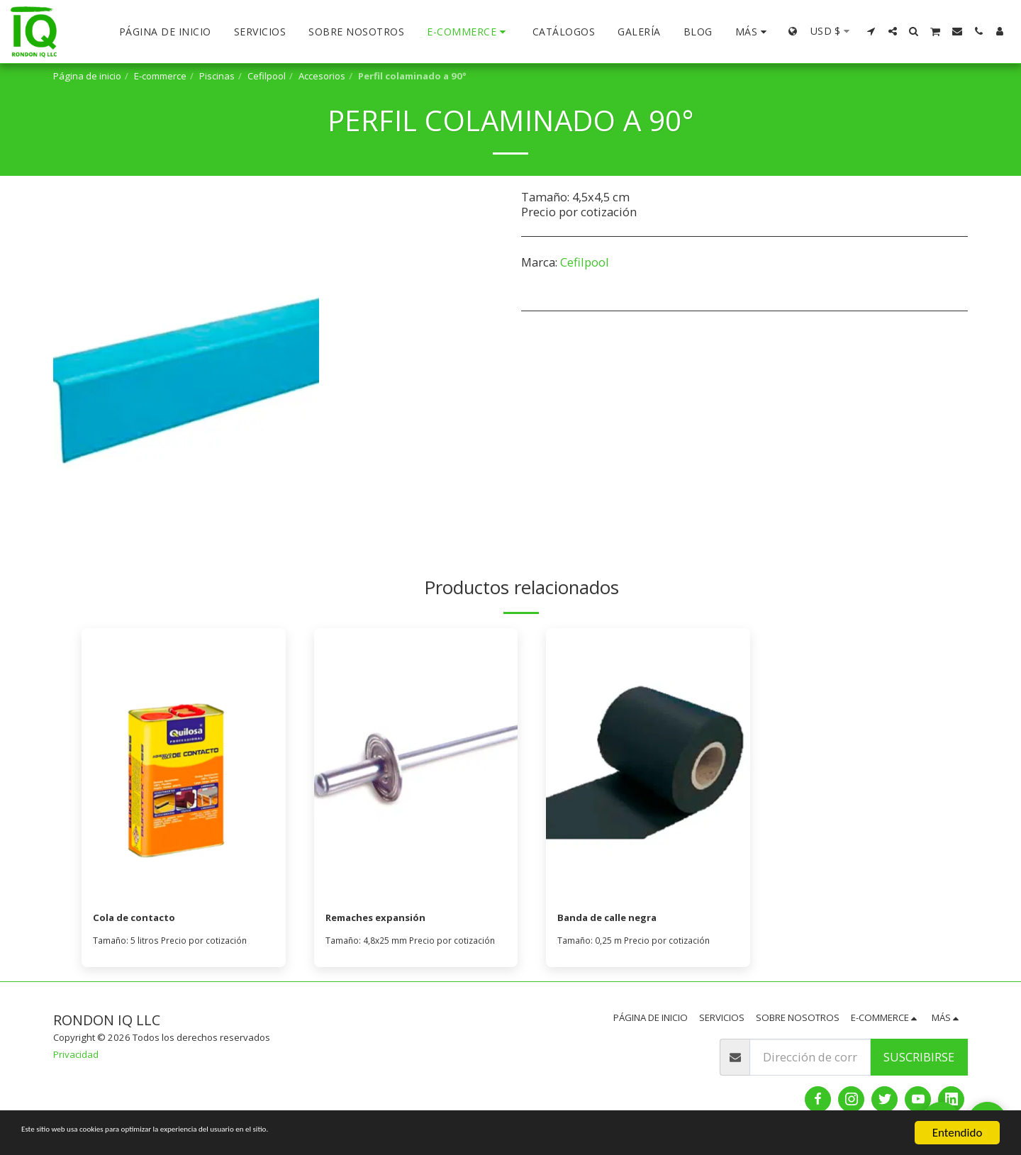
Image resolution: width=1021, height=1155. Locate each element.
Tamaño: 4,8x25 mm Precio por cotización (414, 943)
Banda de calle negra (618, 919)
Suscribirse (918, 1060)
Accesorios (322, 75)
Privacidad (76, 1057)
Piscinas (217, 75)
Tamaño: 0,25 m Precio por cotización (637, 943)
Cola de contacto (142, 919)
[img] (184, 764)
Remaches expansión (387, 919)
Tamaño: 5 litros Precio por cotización (173, 943)
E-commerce (160, 75)
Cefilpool (266, 75)
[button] (871, 31)
